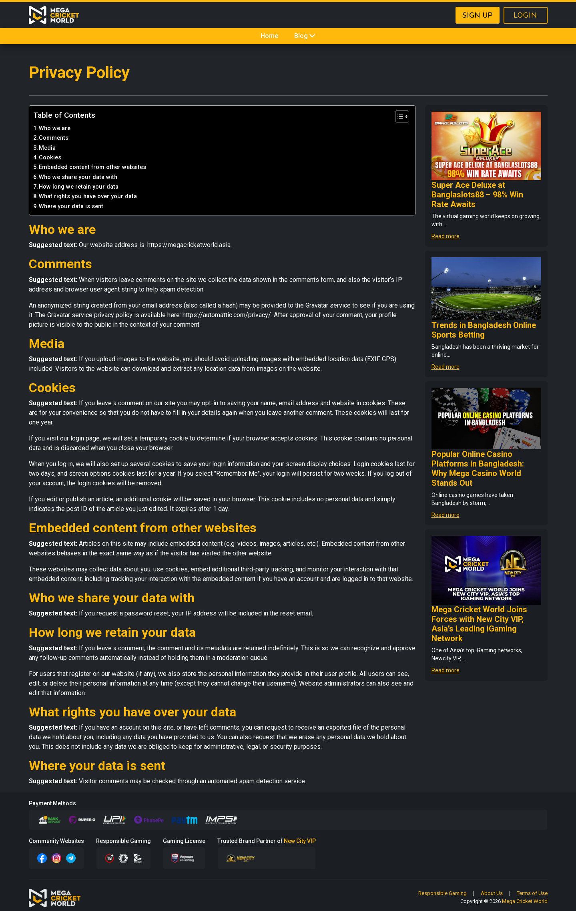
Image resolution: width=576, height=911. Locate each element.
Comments (53, 138)
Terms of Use (532, 893)
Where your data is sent (71, 206)
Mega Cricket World (525, 901)
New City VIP (300, 841)
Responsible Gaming (442, 893)
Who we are (54, 128)
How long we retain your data (78, 186)
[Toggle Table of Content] (398, 116)
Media (47, 148)
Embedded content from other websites (92, 167)
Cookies (50, 157)
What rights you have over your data (88, 196)
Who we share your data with (78, 177)
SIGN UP (477, 15)
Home (269, 36)
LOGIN (525, 15)
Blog (305, 36)
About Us (492, 893)
